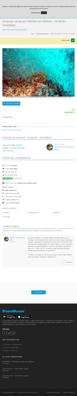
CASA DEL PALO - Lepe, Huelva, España (15, 376)
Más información (35, 12)
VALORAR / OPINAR (11, 103)
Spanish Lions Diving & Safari (14, 30)
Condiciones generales (11, 347)
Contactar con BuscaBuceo (13, 344)
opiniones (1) (70, 112)
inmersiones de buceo (42, 34)
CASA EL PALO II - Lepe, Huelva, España (15, 369)
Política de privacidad (53, 392)
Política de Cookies (68, 392)
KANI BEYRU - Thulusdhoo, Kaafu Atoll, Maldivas (18, 362)
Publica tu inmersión (10, 351)
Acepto (44, 12)
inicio (32, 34)
